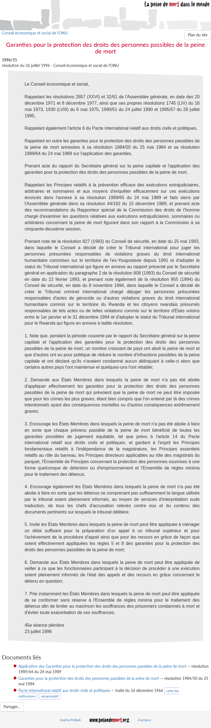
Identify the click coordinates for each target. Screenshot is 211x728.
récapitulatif (49, 696)
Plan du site (197, 34)
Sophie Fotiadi (70, 720)
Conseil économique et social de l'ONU (35, 33)
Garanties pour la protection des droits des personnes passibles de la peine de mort (88, 678)
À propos (144, 720)
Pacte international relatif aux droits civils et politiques (64, 690)
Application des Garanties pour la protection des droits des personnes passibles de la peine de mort (102, 666)
